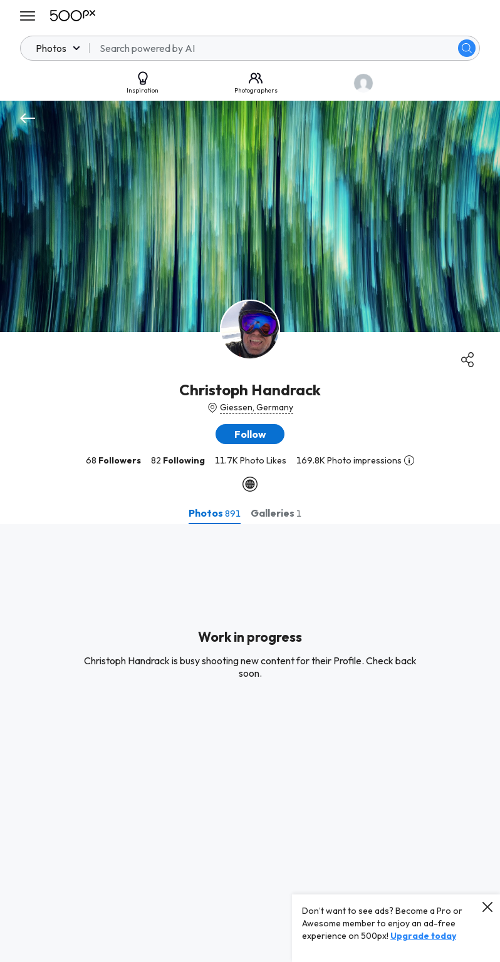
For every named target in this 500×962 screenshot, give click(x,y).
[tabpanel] (250, 743)
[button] (250, 434)
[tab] (215, 513)
